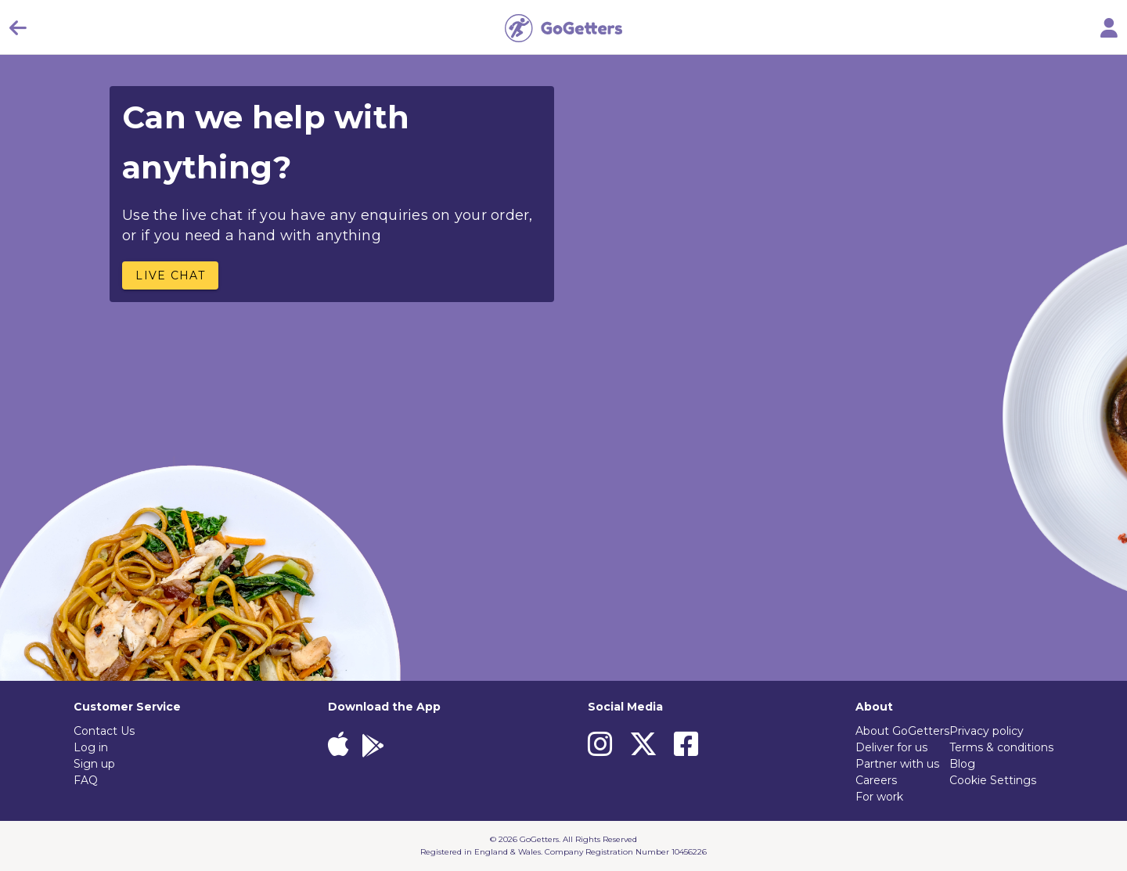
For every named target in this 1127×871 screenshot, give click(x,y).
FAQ (86, 780)
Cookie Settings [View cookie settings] (992, 780)
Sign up (94, 764)
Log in (91, 747)
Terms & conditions (1001, 747)
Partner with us (897, 764)
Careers (876, 780)
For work (879, 797)
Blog (962, 764)
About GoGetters (902, 731)
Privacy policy (986, 731)
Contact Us (104, 731)
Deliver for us (891, 747)
